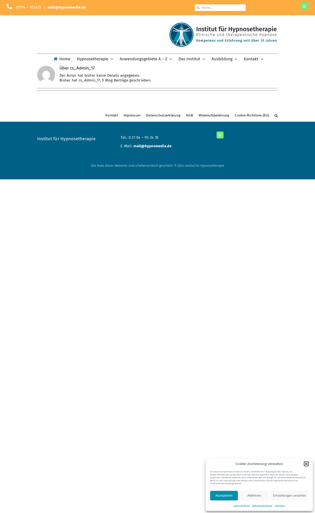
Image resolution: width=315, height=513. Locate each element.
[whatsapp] (304, 6)
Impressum (280, 505)
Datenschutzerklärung (262, 505)
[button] (306, 464)
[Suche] (198, 7)
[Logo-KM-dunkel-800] (223, 24)
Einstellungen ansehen (289, 495)
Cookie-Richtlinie (241, 505)
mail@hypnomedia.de (67, 7)
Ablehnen (254, 495)
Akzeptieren (224, 495)
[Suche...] (220, 7)
